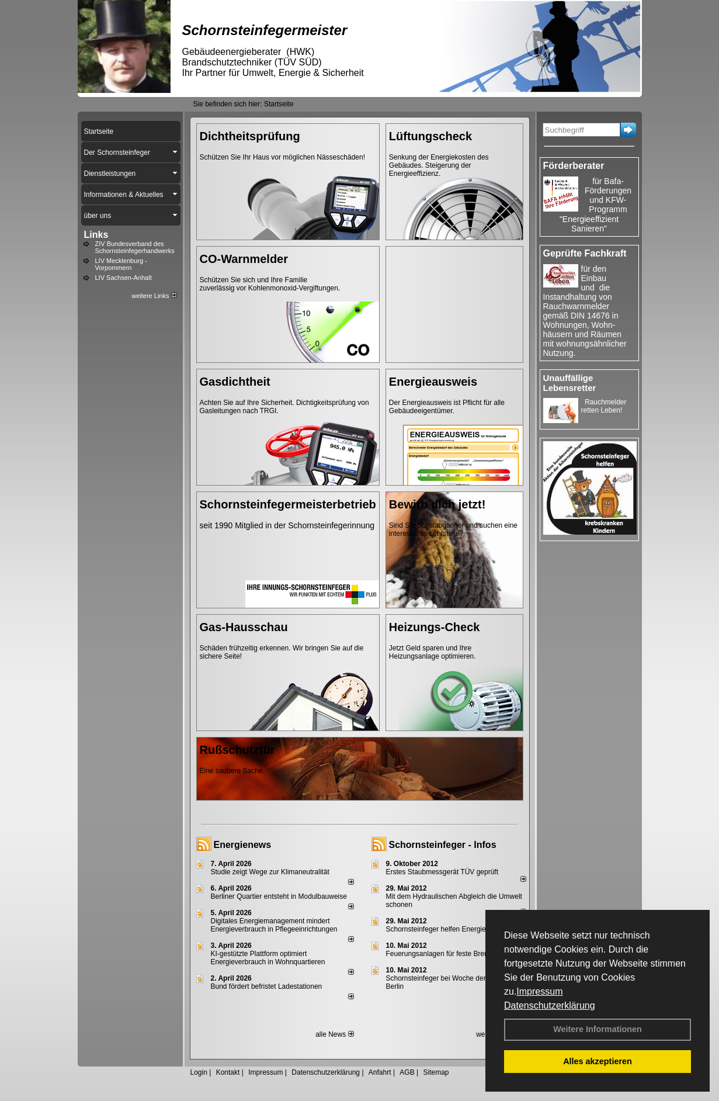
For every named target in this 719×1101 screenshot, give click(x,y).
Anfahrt (380, 1072)
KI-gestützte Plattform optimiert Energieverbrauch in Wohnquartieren (268, 958)
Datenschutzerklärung (549, 1005)
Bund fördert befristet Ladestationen (266, 986)
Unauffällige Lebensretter (569, 383)
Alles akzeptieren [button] (597, 1061)
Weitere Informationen (597, 1029)
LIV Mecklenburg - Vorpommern (121, 264)
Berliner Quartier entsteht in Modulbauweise (279, 896)
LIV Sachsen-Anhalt (123, 277)
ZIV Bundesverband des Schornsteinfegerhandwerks (135, 247)
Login (198, 1072)
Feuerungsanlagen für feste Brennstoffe (447, 954)
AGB (407, 1072)
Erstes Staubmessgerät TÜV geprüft (442, 872)
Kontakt (228, 1072)
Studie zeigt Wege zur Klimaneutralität (270, 872)
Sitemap (436, 1072)
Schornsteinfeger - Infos (442, 845)
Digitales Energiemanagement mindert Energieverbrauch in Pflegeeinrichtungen (274, 925)
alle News (334, 1034)
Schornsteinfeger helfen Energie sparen (447, 929)
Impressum (539, 991)
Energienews (243, 845)
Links (96, 235)
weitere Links (153, 295)
